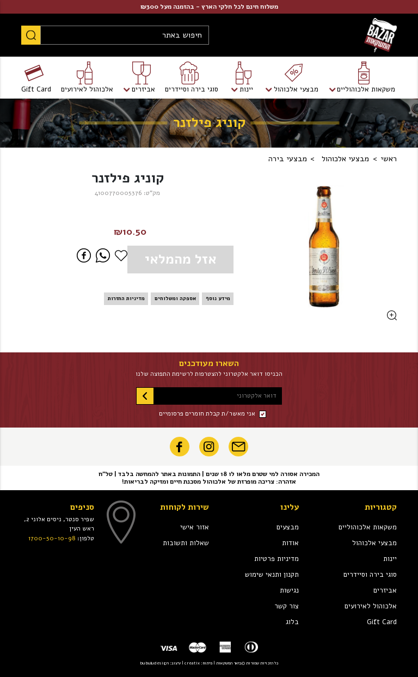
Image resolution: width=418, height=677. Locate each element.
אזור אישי (194, 527)
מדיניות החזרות (126, 298)
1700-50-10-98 (52, 538)
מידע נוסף (218, 298)
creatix (192, 663)
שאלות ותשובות (186, 543)
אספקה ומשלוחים (175, 298)
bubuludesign (154, 663)
